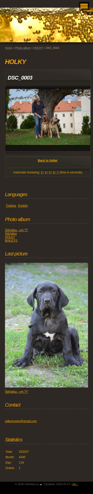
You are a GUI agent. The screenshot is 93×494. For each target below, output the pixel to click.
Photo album (23, 47)
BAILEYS (11, 240)
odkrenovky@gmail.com (21, 421)
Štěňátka (11, 233)
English (23, 205)
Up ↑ (75, 484)
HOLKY (38, 47)
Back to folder (48, 160)
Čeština (11, 205)
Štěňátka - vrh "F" (16, 230)
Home (8, 47)
